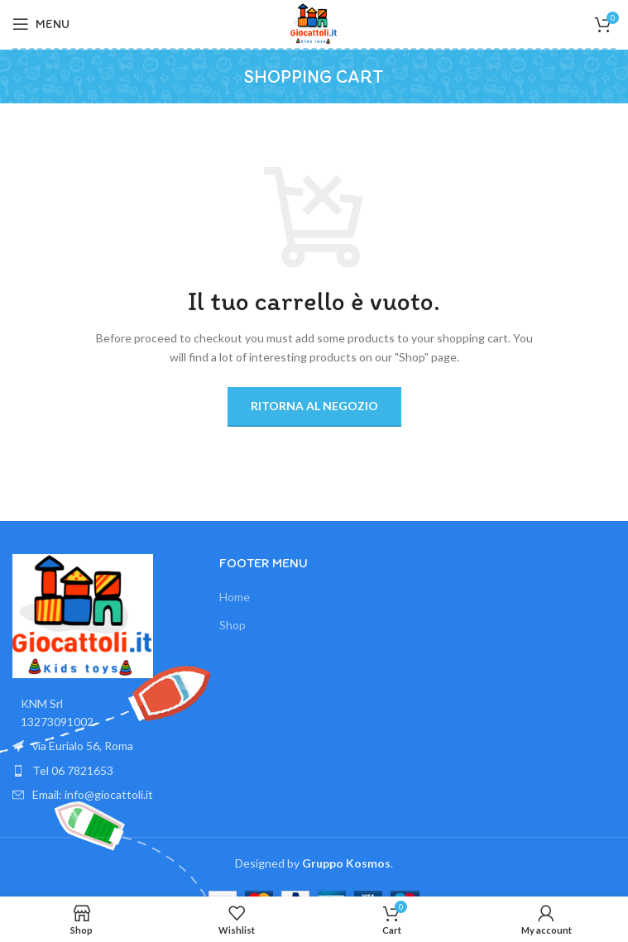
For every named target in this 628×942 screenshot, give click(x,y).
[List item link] (107, 771)
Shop (232, 625)
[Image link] (82, 614)
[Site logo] (314, 23)
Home (234, 597)
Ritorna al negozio (314, 406)
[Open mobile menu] (41, 24)
